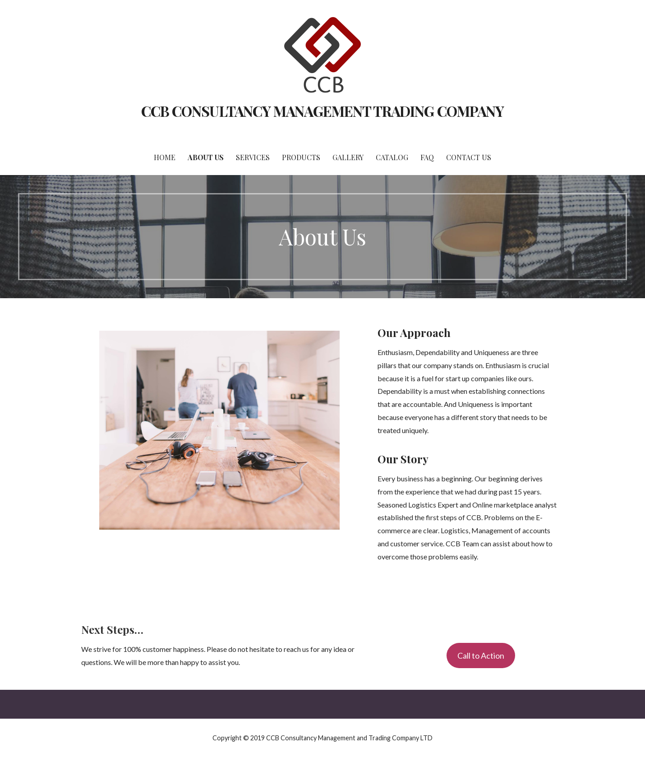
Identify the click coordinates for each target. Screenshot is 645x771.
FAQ (427, 157)
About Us (206, 157)
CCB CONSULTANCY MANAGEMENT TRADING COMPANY (322, 110)
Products (301, 157)
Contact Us (468, 157)
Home (164, 157)
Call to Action (480, 655)
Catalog (392, 157)
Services (253, 157)
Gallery (348, 157)
